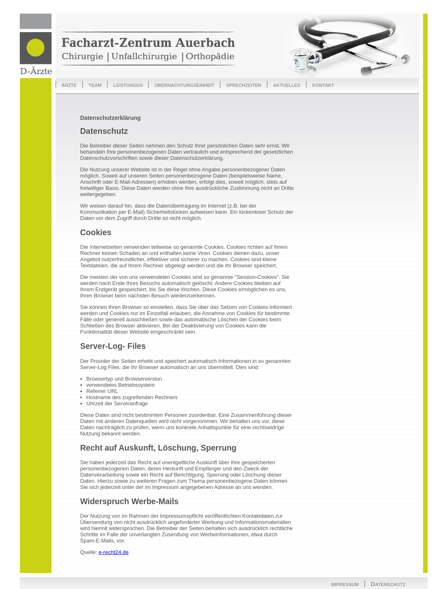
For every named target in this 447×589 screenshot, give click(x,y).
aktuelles (286, 84)
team (95, 84)
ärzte (69, 84)
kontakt (323, 84)
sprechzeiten (243, 84)
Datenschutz (388, 583)
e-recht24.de (113, 552)
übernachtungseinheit (184, 84)
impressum (345, 583)
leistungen (128, 84)
